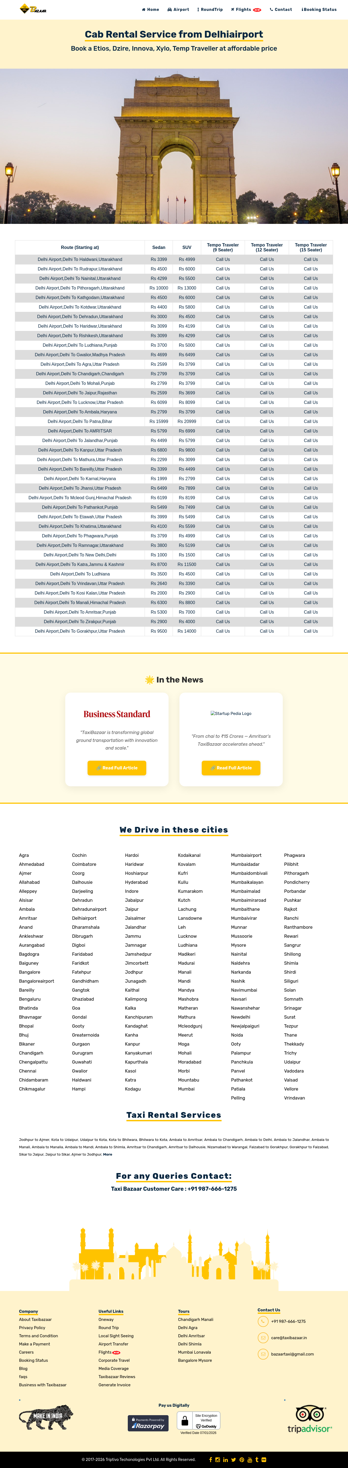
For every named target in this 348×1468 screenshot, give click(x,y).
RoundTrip (210, 9)
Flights (246, 9)
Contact (281, 9)
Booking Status (319, 9)
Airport (178, 9)
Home (150, 9)
